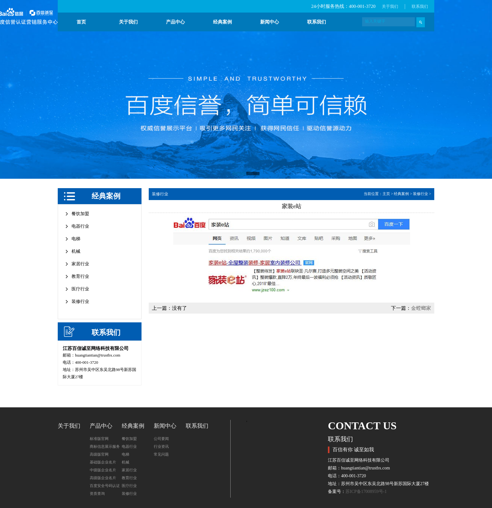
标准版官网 (99, 439)
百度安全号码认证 (105, 486)
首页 (81, 21)
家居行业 (80, 264)
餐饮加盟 (80, 213)
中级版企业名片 (103, 470)
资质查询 (97, 493)
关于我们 (390, 6)
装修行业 (80, 301)
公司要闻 (161, 439)
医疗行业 (80, 289)
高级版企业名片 (103, 478)
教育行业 (80, 276)
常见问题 (161, 454)
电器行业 (80, 226)
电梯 (76, 238)
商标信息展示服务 (105, 446)
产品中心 (175, 21)
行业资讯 (161, 446)
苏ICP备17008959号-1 (366, 491)
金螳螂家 (421, 308)
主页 (386, 194)
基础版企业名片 (103, 462)
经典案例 (222, 21)
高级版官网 (99, 454)
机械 (76, 251)
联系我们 (420, 6)
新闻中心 (269, 21)
